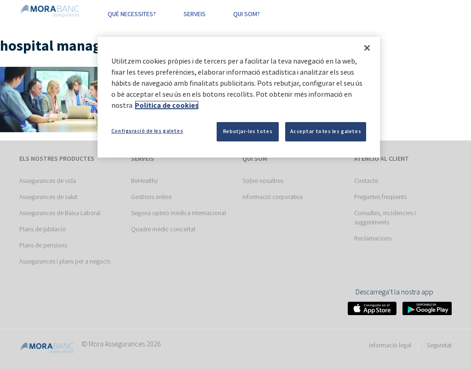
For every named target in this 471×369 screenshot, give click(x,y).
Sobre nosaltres (262, 180)
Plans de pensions (43, 245)
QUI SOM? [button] (246, 14)
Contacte (366, 180)
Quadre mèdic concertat (163, 229)
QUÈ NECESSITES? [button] (132, 14)
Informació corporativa (272, 197)
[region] (239, 97)
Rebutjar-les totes (247, 131)
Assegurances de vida (47, 180)
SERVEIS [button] (195, 14)
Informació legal (390, 345)
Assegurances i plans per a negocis (64, 261)
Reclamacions (372, 238)
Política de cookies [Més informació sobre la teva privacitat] (167, 105)
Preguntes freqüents (380, 197)
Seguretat (439, 345)
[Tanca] (367, 48)
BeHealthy (144, 180)
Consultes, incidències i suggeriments (385, 217)
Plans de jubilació (42, 229)
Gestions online (151, 197)
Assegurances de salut (48, 197)
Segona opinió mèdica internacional (178, 213)
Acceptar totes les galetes (325, 131)
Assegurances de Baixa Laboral (59, 213)
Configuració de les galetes (147, 131)
